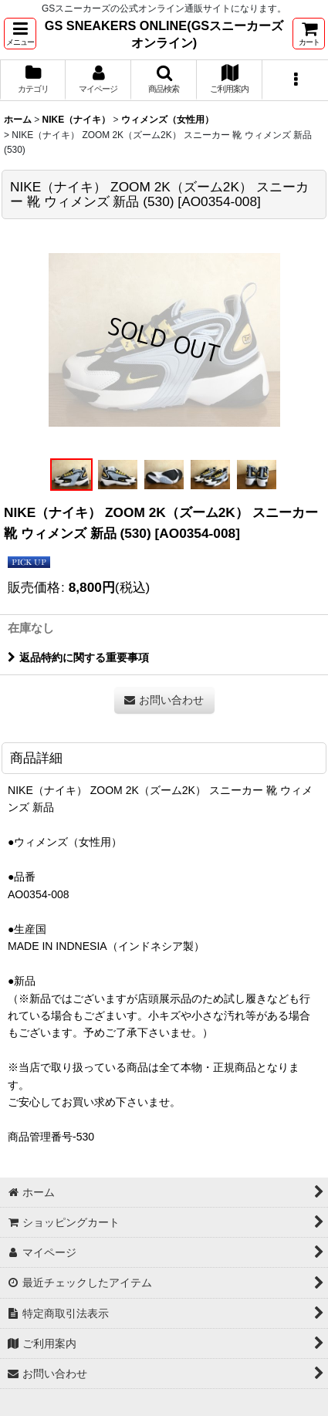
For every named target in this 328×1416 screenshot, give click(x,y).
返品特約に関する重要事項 (78, 657)
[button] (20, 33)
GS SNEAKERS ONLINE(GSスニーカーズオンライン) (164, 34)
